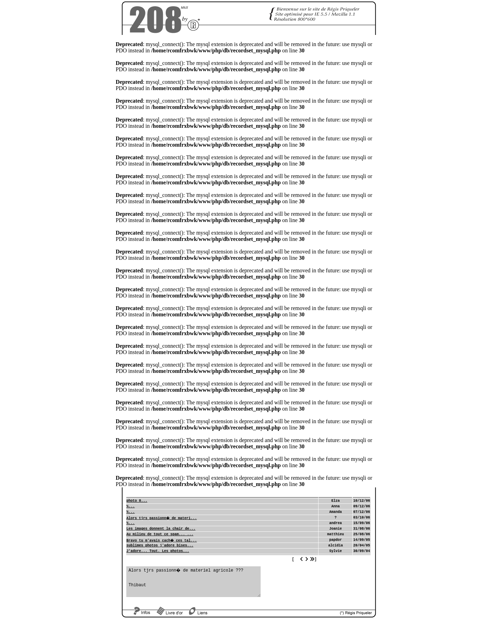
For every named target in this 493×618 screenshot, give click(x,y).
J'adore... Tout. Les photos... (157, 551)
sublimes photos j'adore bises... (159, 545)
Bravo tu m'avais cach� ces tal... (161, 541)
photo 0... (136, 501)
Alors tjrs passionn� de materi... (161, 518)
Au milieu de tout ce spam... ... (159, 534)
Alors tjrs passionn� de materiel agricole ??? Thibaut (193, 581)
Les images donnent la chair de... (160, 529)
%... (130, 506)
